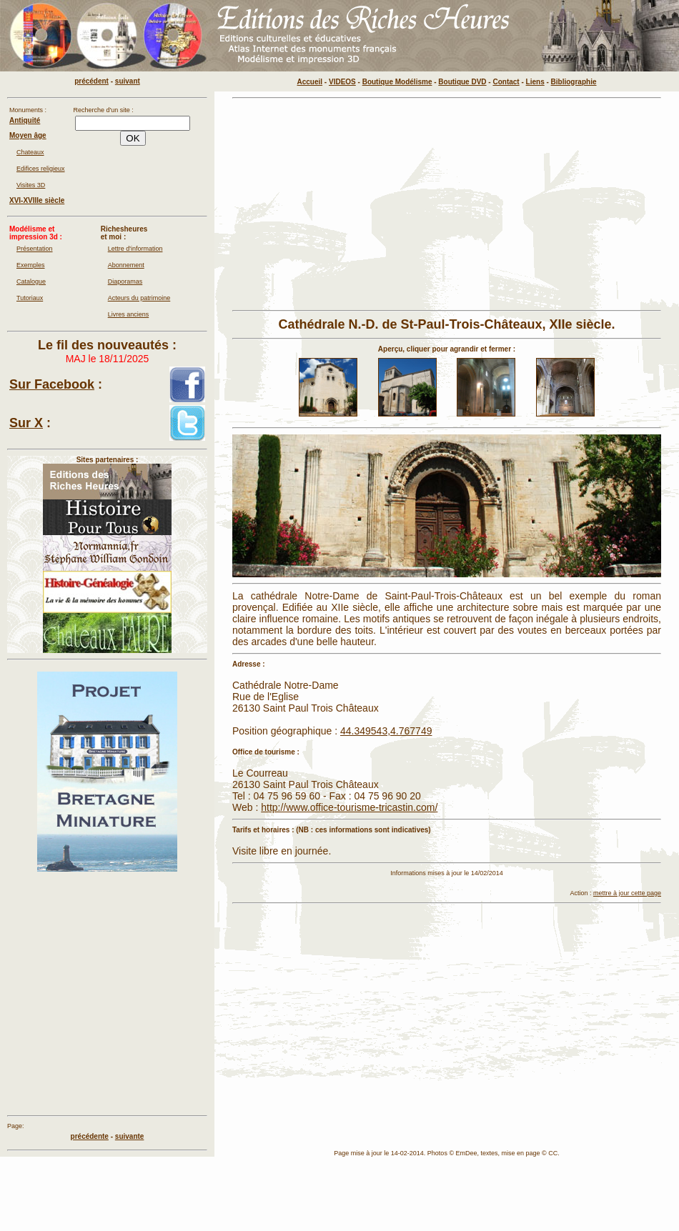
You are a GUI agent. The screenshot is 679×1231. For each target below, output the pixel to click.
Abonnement (126, 265)
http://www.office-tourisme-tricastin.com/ (349, 807)
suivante (129, 1136)
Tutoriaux (29, 297)
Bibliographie (574, 82)
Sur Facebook (51, 384)
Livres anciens (128, 314)
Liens (535, 82)
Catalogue (31, 281)
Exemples (30, 265)
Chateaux (30, 152)
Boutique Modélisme (397, 82)
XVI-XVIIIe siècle (36, 200)
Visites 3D (30, 185)
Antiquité (24, 120)
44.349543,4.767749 (386, 731)
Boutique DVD (462, 82)
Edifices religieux (40, 168)
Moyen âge (27, 135)
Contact (505, 82)
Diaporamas (125, 281)
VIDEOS (342, 82)
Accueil (310, 82)
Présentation (34, 248)
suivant (127, 81)
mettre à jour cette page (627, 893)
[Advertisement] (379, 204)
